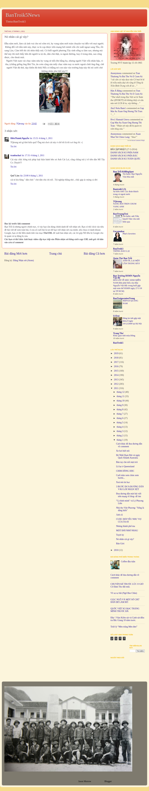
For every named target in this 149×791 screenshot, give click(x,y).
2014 (116, 375)
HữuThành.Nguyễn (19, 138)
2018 (116, 357)
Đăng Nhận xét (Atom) (23, 260)
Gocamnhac (119, 231)
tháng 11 (121, 396)
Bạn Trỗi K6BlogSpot (123, 171)
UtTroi (116, 316)
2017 (116, 362)
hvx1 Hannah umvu (120, 119)
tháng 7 (120, 414)
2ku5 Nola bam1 (118, 108)
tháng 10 (121, 400)
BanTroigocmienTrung (124, 298)
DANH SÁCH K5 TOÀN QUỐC (125, 159)
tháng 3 (120, 431)
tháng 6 (120, 418)
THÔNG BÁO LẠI (121, 251)
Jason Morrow (84, 781)
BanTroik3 (118, 248)
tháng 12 (121, 392)
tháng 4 (120, 427)
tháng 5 (120, 422)
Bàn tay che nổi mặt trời (127, 462)
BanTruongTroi (120, 214)
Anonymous (116, 73)
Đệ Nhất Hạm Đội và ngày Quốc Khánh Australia (128, 456)
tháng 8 (120, 409)
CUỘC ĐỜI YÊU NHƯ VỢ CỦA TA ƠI (128, 520)
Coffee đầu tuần (128, 561)
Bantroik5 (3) (119, 189)
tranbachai (15, 155)
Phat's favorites (129, 233)
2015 (116, 370)
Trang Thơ (118, 333)
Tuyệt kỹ (120, 535)
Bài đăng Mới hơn (15, 253)
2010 (116, 550)
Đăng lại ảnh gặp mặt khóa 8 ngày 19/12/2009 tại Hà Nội (132, 321)
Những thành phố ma (125, 526)
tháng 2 (120, 435)
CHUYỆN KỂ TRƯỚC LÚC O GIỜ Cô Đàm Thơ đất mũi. (127, 585)
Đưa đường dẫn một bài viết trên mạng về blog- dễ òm (128, 495)
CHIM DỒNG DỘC (125, 471)
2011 (116, 388)
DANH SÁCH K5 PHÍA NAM (124, 152)
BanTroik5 (118, 343)
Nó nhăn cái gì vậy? (125, 539)
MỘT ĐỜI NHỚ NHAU (127, 530)
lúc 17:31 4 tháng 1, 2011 (33, 155)
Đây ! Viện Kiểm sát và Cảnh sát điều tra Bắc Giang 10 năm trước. (127, 619)
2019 (116, 353)
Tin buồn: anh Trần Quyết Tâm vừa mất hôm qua (131, 219)
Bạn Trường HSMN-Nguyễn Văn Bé (126, 277)
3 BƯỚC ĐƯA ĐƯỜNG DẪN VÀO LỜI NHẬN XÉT (130, 488)
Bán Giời (120, 543)
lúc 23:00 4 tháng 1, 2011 (31, 175)
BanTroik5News (23, 15)
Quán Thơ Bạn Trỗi (122, 258)
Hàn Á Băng (116, 90)
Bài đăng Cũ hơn (94, 253)
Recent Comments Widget (138, 140)
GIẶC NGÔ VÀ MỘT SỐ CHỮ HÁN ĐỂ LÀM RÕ (125, 600)
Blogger (108, 781)
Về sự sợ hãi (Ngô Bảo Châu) (124, 593)
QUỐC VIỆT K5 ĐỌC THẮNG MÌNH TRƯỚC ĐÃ (125, 610)
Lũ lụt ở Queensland (125, 466)
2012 (116, 384)
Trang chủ (55, 253)
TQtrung (117, 201)
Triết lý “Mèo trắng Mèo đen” (124, 626)
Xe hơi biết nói (123, 451)
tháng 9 (120, 405)
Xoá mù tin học (123, 482)
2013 (116, 379)
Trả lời (13, 146)
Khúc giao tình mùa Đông (124, 335)
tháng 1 (120, 440)
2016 (116, 366)
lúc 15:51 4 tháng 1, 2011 (41, 138)
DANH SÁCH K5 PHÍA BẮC (124, 155)
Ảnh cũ (119, 514)
